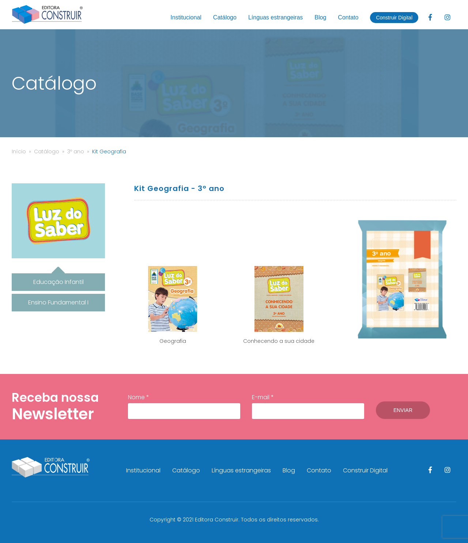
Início (19, 151)
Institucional (185, 17)
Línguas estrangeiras (275, 17)
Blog (320, 17)
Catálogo (225, 17)
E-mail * (308, 406)
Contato (348, 17)
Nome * (184, 406)
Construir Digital (394, 17)
